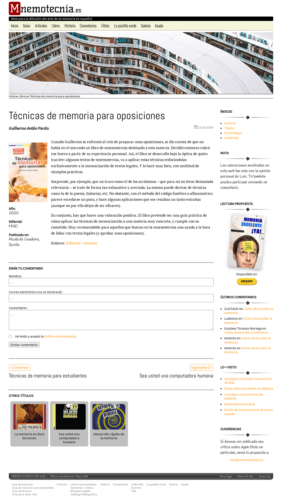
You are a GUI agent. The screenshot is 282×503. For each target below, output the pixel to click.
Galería (145, 25)
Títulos (229, 128)
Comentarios (88, 25)
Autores (230, 123)
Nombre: (15, 276)
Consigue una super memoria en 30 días (248, 380)
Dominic (136, 488)
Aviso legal (226, 476)
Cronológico (233, 133)
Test (133, 491)
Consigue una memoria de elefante (243, 396)
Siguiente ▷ (201, 367)
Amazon (90, 243)
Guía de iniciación (22, 484)
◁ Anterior (19, 367)
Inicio (14, 25)
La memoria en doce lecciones (29, 434)
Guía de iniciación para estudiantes (33, 488)
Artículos (41, 25)
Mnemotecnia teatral (239, 404)
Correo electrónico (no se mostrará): (36, 292)
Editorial (73, 243)
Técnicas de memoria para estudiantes (48, 375)
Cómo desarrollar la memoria (248, 310)
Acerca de (264, 476)
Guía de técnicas (22, 491)
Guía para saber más (24, 494)
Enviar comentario (24, 344)
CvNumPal (137, 484)
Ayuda (159, 25)
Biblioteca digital (80, 491)
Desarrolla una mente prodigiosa (248, 388)
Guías (26, 25)
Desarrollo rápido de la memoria (108, 434)
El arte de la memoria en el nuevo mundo (248, 411)
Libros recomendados (83, 484)
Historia (70, 25)
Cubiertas (231, 137)
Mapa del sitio (245, 476)
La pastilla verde (125, 25)
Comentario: (18, 308)
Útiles (105, 25)
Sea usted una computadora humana (176, 375)
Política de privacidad (60, 336)
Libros (56, 25)
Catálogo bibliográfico (83, 494)
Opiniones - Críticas (81, 488)
